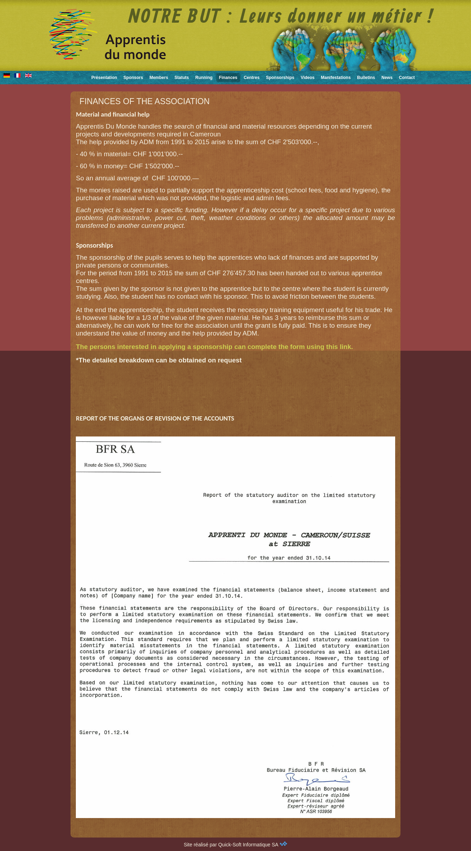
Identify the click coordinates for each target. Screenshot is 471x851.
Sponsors (133, 77)
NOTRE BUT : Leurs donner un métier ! (281, 17)
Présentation (104, 77)
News (386, 77)
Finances (228, 77)
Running (204, 77)
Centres (252, 77)
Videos (307, 77)
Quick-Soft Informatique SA (252, 844)
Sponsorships (280, 77)
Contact (407, 77)
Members (159, 77)
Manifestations (336, 77)
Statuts (181, 77)
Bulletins (366, 77)
